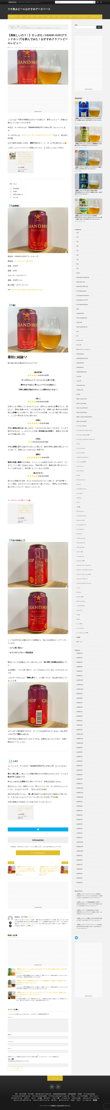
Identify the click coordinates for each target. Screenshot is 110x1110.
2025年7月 (79, 702)
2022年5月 (79, 873)
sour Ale (79, 376)
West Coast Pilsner (82, 412)
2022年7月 (79, 864)
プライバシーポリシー (82, 17)
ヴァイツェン (80, 466)
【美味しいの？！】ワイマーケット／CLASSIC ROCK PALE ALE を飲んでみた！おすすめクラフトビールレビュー (89, 926)
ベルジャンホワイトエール (84, 583)
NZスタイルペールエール (83, 349)
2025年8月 (79, 698)
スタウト (79, 498)
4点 (37, 17)
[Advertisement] (38, 98)
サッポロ (36, 47)
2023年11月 (80, 792)
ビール (40, 47)
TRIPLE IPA (80, 390)
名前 (10, 1034)
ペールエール (80, 556)
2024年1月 (79, 783)
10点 (71, 17)
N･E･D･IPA (80, 340)
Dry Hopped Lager (81, 291)
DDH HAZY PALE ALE (82, 286)
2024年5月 (79, 765)
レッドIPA (79, 623)
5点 (43, 17)
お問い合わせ (95, 17)
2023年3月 (79, 828)
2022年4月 (79, 878)
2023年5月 (79, 819)
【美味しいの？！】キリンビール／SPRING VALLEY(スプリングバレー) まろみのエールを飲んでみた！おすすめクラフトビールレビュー (89, 895)
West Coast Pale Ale (82, 408)
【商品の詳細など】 (16, 194)
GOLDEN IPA (80, 313)
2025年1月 (79, 729)
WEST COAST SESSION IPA (84, 417)
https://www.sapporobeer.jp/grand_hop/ (27, 290)
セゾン (78, 502)
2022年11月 (80, 846)
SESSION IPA (80, 363)
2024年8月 (79, 752)
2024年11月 (80, 738)
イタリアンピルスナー (83, 457)
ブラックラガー (81, 547)
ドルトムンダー (81, 520)
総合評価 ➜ (12, 17)
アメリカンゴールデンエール (84, 430)
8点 (59, 17)
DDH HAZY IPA (81, 282)
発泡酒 (79, 170)
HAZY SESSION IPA (82, 327)
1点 (21, 17)
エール (78, 475)
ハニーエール (80, 529)
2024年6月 (79, 761)
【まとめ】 (14, 197)
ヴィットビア (80, 471)
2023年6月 (79, 815)
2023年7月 (79, 810)
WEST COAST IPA (82, 399)
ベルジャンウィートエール (84, 565)
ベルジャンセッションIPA (84, 574)
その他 (78, 507)
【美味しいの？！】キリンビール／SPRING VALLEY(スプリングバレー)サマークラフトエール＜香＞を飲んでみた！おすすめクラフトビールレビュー (88, 217)
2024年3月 (79, 774)
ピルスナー (21, 47)
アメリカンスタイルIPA (83, 435)
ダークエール (80, 511)
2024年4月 (79, 770)
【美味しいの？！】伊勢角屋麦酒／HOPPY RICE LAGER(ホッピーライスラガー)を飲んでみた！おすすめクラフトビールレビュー (89, 903)
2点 (27, 17)
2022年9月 (79, 855)
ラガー (85, 123)
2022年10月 (80, 851)
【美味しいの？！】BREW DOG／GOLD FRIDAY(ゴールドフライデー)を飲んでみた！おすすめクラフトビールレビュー (89, 912)
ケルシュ (79, 484)
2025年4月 (79, 716)
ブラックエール (81, 542)
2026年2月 (79, 671)
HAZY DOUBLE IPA (82, 318)
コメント (10, 1017)
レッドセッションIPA (82, 632)
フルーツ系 (80, 551)
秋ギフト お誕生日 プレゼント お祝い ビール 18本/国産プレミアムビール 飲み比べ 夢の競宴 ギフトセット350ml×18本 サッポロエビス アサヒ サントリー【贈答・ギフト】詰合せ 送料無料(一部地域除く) (25, 158)
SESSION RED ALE (82, 372)
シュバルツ (80, 493)
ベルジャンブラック (82, 578)
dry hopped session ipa (83, 295)
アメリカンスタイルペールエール (86, 439)
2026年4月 (79, 662)
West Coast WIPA (82, 421)
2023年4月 (79, 824)
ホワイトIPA (80, 596)
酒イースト (80, 641)
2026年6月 (79, 653)
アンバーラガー (81, 453)
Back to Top (55, 1078)
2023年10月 (80, 797)
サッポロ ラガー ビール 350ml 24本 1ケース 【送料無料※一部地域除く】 (25, 808)
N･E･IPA (79, 345)
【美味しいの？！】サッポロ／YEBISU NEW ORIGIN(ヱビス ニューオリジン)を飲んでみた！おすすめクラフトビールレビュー (88, 192)
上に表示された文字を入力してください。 (19, 1061)
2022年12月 (80, 842)
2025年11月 (80, 684)
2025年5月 (79, 711)
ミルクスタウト (81, 605)
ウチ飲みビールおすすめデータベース (29, 9)
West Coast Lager (81, 403)
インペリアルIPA (81, 462)
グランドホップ (29, 47)
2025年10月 (80, 689)
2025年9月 (79, 693)
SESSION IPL (80, 367)
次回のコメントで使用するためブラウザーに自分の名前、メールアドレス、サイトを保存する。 (33, 1056)
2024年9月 (79, 747)
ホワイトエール (81, 601)
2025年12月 (80, 680)
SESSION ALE (81, 221)
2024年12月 (80, 734)
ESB (78, 309)
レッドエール (80, 628)
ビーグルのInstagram (38, 853)
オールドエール (81, 480)
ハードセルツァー (81, 525)
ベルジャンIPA (81, 560)
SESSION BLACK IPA (82, 358)
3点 (32, 17)
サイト (9, 1048)
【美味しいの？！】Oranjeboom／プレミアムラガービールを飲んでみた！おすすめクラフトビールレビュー (88, 120)
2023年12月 (80, 788)
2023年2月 (79, 833)
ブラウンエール (81, 538)
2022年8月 (79, 860)
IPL (77, 336)
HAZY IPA (79, 322)
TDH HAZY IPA (81, 385)
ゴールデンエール (81, 489)
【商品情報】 (15, 189)
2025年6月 (79, 707)
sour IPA (79, 381)
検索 (76, 25)
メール (10, 1041)
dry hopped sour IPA (82, 300)
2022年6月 (79, 869)
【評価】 (13, 192)
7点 (54, 17)
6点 (49, 17)
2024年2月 (79, 779)
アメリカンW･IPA (81, 426)
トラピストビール (81, 516)
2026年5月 (79, 657)
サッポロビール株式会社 (24, 261)
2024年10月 (80, 743)
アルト (78, 444)
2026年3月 (79, 666)
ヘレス (78, 587)
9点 (65, 17)
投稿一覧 (31, 917)
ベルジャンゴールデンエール (84, 569)
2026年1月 (79, 675)
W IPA (78, 394)
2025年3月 (79, 720)
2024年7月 (79, 756)
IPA (78, 331)
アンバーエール (81, 448)
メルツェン (80, 610)
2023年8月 (79, 806)
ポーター (79, 592)
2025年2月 (79, 725)
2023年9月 (79, 801)
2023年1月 (79, 837)
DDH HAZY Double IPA (83, 277)
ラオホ (78, 614)
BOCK (78, 273)
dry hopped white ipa (82, 304)
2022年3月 (79, 882)
